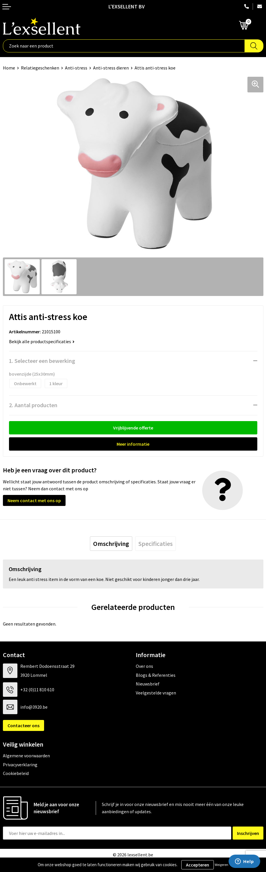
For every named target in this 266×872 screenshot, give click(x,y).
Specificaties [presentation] (155, 544)
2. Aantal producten (33, 405)
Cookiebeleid (16, 773)
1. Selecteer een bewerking (42, 360)
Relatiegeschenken (40, 68)
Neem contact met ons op (34, 500)
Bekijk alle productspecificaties (42, 341)
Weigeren (221, 864)
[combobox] (124, 45)
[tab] (111, 543)
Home (9, 68)
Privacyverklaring (20, 764)
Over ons (144, 666)
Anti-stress (76, 68)
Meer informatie (133, 444)
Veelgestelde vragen (156, 693)
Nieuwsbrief (148, 684)
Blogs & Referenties (155, 675)
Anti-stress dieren (111, 68)
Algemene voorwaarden (26, 755)
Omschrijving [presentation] (111, 544)
